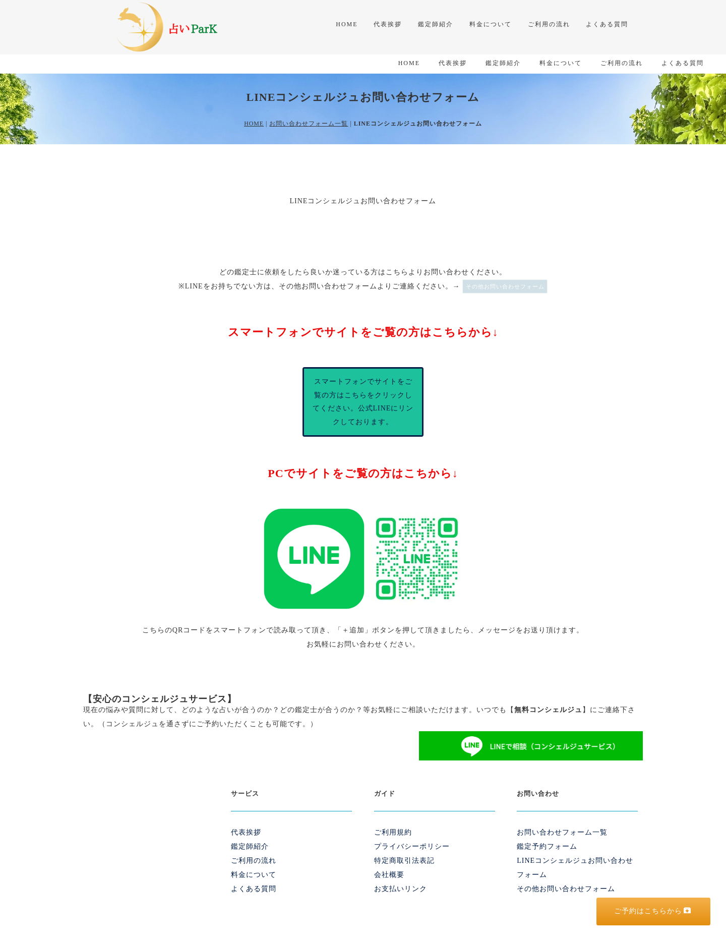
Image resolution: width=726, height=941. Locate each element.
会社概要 (389, 855)
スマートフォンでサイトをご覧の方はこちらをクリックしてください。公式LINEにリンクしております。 (363, 382)
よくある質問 (604, 26)
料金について (482, 26)
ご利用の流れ (543, 26)
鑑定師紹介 (425, 26)
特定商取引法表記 (404, 841)
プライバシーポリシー (412, 827)
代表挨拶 (374, 26)
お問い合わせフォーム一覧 (308, 104)
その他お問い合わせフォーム (505, 267)
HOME (331, 26)
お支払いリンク (400, 869)
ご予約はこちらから (652, 911)
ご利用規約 (393, 813)
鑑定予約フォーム (547, 827)
